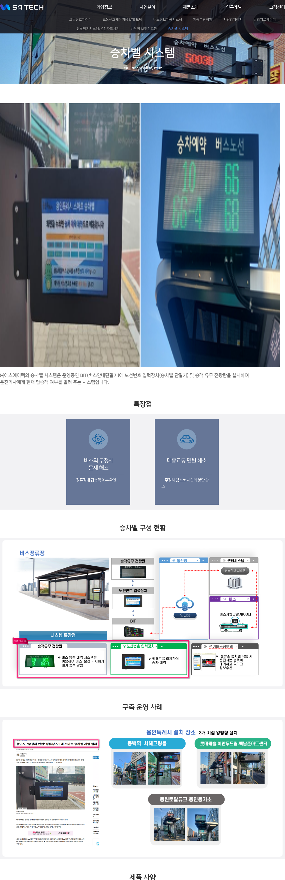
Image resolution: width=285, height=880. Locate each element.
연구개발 (234, 7)
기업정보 (104, 7)
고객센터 (277, 7)
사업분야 (147, 7)
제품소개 (191, 7)
